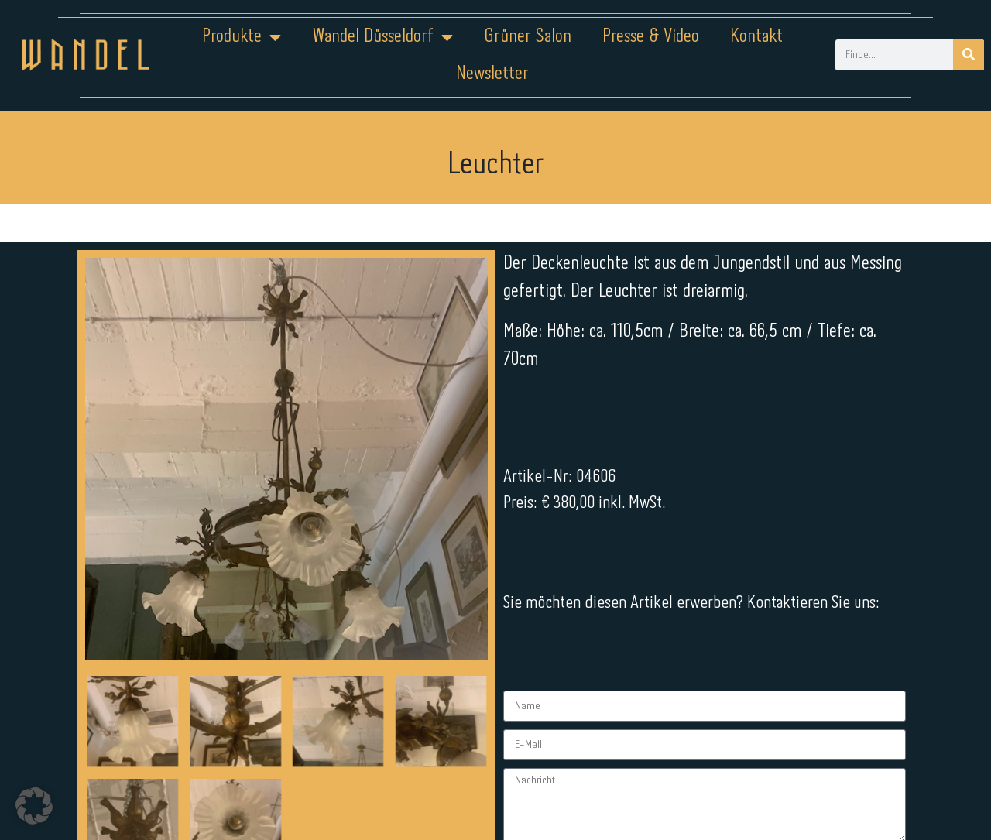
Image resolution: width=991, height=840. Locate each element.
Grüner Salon (527, 37)
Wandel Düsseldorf (382, 37)
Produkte (241, 37)
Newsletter (492, 74)
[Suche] (968, 54)
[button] (34, 806)
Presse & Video (650, 37)
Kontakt (756, 37)
